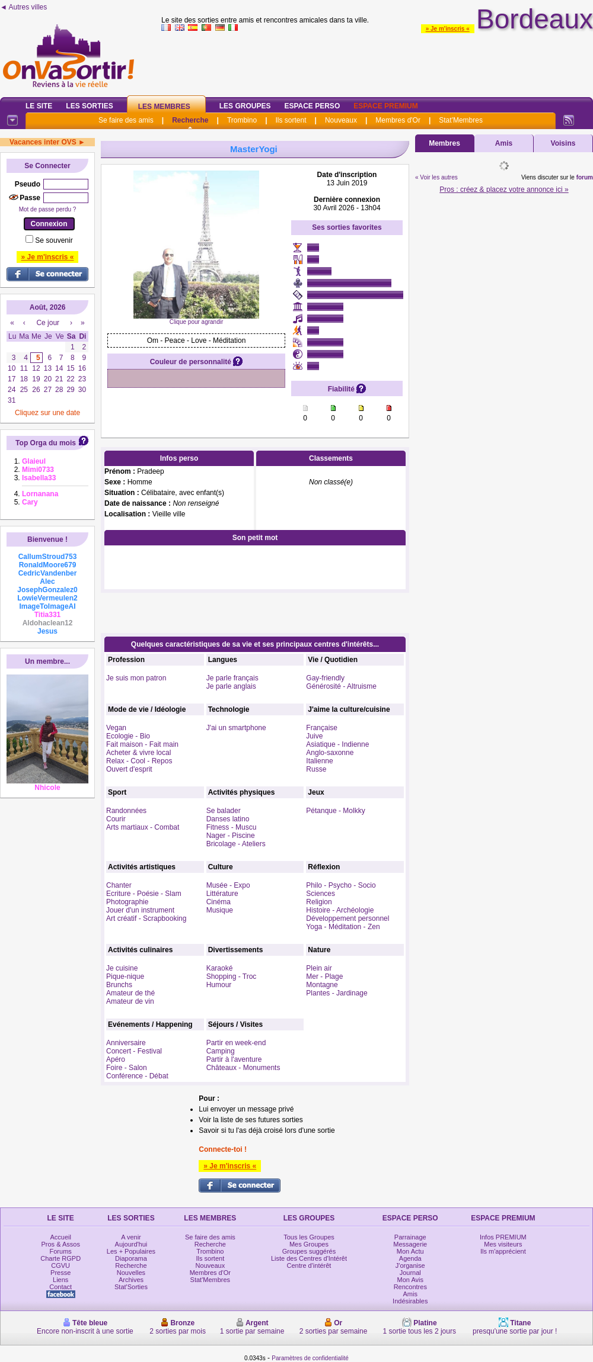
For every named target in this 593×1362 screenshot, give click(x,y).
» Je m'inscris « (448, 28)
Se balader (223, 811)
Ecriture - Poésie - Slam (143, 893)
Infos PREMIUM (503, 1237)
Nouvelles (131, 1272)
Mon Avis (410, 1279)
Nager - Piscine (230, 835)
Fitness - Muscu (231, 827)
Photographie (127, 902)
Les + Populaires (131, 1251)
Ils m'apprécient (503, 1251)
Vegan (116, 728)
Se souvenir (53, 240)
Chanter (119, 885)
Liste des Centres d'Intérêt (309, 1258)
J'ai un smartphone (236, 728)
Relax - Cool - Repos (139, 761)
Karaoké (219, 968)
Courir (116, 819)
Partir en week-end (236, 1043)
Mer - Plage (324, 976)
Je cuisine (122, 968)
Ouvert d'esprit (129, 769)
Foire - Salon (126, 1068)
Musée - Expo (228, 885)
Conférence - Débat (137, 1076)
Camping (220, 1051)
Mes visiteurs (503, 1244)
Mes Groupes (309, 1244)
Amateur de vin (130, 1001)
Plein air (318, 968)
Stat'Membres (461, 120)
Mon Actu (410, 1251)
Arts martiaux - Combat (142, 827)
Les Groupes (245, 106)
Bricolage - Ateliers (236, 844)
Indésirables (410, 1301)
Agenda (410, 1258)
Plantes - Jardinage (336, 993)
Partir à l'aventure (234, 1059)
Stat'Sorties (131, 1286)
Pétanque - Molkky (335, 811)
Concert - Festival (134, 1051)
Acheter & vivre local (138, 753)
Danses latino (228, 819)
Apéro (115, 1059)
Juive (314, 736)
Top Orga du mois (45, 443)
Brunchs (119, 985)
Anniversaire (126, 1043)
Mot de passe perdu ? (47, 209)
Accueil (60, 1237)
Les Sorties (89, 106)
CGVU (60, 1265)
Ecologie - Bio (128, 736)
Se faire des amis (126, 120)
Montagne (321, 985)
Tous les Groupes (308, 1237)
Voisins (563, 143)
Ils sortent (290, 120)
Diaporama (131, 1258)
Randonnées (126, 811)
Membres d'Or (397, 120)
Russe (316, 769)
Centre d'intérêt (309, 1265)
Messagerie (410, 1244)
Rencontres (410, 1286)
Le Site (38, 106)
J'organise (410, 1265)
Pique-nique (125, 976)
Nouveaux (341, 120)
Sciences (320, 893)
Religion (318, 902)
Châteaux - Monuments (243, 1068)
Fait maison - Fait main (142, 744)
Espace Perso (312, 106)
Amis (503, 143)
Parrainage (410, 1237)
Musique (219, 910)
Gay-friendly (325, 678)
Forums (61, 1251)
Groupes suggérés (309, 1251)
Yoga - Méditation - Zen (343, 927)
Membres (444, 143)
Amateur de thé (130, 993)
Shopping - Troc (231, 976)
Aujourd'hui (131, 1244)
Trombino (242, 120)
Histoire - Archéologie (340, 910)
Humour (219, 985)
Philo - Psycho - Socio (340, 885)
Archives (131, 1279)
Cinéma (218, 902)
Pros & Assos (60, 1244)
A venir (131, 1237)
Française (321, 728)
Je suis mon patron (136, 678)
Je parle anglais (231, 686)
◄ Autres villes (23, 7)
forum (584, 177)
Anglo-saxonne (329, 753)
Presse (60, 1272)
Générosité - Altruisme (341, 686)
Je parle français (232, 678)
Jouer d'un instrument (140, 910)
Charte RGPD (60, 1258)
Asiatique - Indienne (337, 744)
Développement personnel (347, 918)
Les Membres (164, 106)
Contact (60, 1286)
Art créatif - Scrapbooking (146, 918)
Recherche (190, 120)
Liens (60, 1279)
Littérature (222, 893)
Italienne (319, 761)
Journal (410, 1272)
